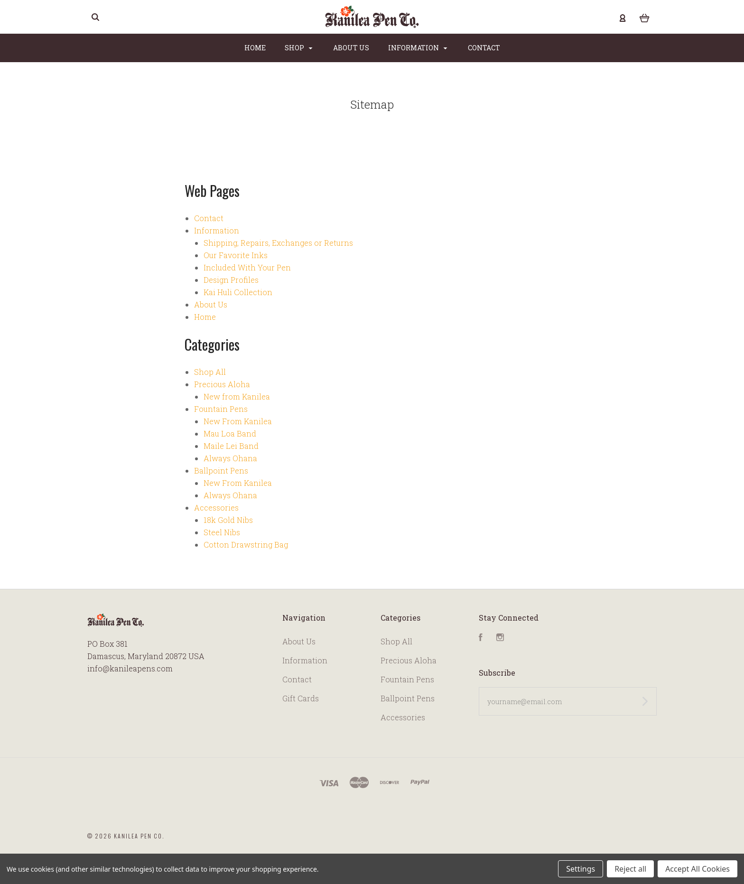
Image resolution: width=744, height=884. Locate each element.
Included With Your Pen (247, 267)
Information (417, 47)
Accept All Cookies (697, 869)
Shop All (210, 372)
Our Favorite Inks (236, 255)
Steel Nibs (222, 532)
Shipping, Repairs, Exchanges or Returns (278, 243)
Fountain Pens (221, 409)
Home (255, 47)
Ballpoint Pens (221, 470)
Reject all (630, 869)
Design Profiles (231, 280)
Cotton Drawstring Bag (246, 544)
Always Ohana (230, 458)
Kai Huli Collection (238, 292)
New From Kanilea (238, 421)
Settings (580, 869)
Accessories (216, 507)
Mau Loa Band (230, 433)
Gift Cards (300, 698)
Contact (484, 47)
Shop (299, 47)
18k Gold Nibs (228, 520)
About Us (351, 47)
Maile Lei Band (231, 446)
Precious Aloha (222, 384)
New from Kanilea (237, 396)
